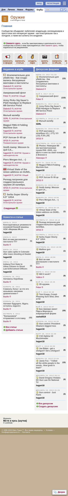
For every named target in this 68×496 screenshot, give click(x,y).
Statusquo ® (41, 158)
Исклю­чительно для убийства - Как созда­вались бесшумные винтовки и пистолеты (16, 79)
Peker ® (6, 96)
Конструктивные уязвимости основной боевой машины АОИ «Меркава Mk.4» (17, 227)
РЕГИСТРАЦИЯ (53, 3)
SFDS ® (6, 141)
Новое (20, 9)
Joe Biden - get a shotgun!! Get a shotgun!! (48, 349)
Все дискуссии (44, 403)
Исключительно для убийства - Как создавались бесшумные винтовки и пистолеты (47, 81)
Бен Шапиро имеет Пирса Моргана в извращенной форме (46, 311)
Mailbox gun (45, 249)
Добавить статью (13, 330)
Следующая (11, 208)
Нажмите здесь (12, 43)
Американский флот (49, 96)
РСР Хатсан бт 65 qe (14, 137)
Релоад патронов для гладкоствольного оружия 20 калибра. (50, 224)
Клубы (40, 10)
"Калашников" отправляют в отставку (14, 317)
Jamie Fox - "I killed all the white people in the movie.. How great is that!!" (48, 364)
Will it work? (45, 274)
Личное (11, 9)
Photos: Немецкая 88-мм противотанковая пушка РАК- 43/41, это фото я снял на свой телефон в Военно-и (50, 150)
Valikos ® (40, 277)
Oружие (18, 17)
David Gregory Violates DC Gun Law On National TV (48, 380)
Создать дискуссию (47, 406)
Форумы (29, 9)
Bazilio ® (7, 245)
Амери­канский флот (14, 92)
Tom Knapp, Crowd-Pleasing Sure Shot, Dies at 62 (47, 296)
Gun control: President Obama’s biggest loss (48, 325)
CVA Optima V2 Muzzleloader (44, 337)
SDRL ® (6, 118)
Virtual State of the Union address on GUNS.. (17, 170)
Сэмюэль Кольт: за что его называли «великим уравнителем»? (16, 291)
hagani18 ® (8, 131)
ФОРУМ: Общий (18, 96)
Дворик (59, 492)
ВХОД (39, 3)
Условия (49, 430)
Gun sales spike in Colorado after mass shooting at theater (17, 253)
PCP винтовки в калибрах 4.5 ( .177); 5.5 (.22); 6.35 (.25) (47, 133)
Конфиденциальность (11, 432)
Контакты (26, 432)
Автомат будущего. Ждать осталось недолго (15, 305)
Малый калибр (11, 115)
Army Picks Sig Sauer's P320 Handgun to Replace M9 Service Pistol (17, 103)
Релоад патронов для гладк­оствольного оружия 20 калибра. (15, 182)
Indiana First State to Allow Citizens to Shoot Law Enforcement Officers (15, 266)
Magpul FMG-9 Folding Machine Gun (15, 126)
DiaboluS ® (8, 86)
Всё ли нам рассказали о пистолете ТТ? (15, 240)
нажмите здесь (51, 45)
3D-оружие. (44, 284)
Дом (3, 9)
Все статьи (10, 327)
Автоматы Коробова (13, 279)
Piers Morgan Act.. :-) (14, 159)
